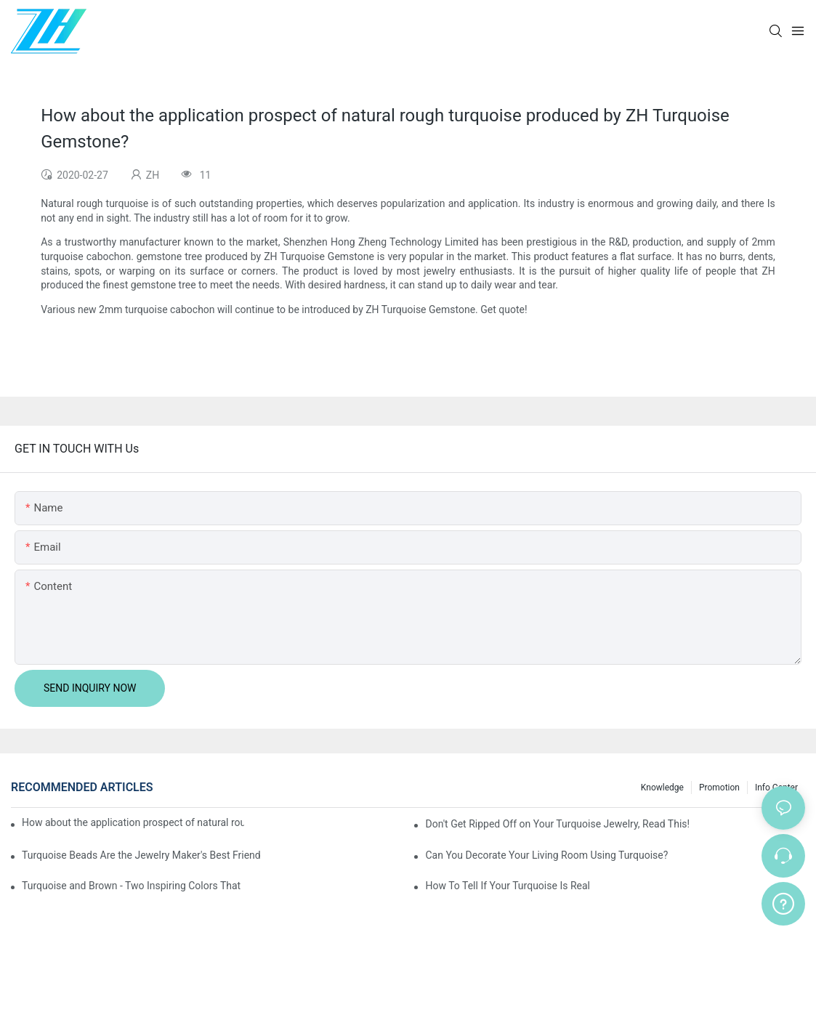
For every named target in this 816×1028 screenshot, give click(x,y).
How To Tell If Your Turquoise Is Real (507, 885)
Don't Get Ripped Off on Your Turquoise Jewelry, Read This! (557, 824)
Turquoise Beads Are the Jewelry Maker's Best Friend (141, 855)
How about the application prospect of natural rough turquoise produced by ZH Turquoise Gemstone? (133, 822)
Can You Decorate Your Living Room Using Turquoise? (546, 855)
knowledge (662, 787)
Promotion (719, 787)
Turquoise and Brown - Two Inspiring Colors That (131, 885)
